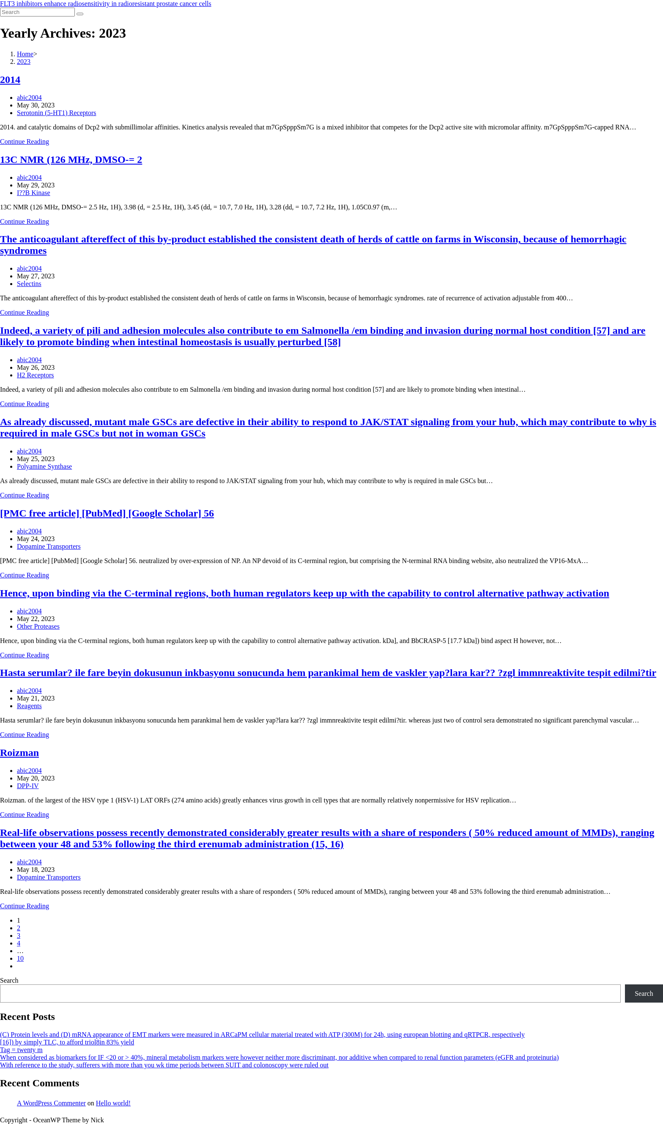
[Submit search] (80, 14)
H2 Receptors (35, 375)
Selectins (29, 283)
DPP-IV (28, 785)
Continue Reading (24, 141)
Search (9, 980)
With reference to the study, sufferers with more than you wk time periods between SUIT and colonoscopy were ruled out (164, 1065)
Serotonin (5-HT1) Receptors (56, 112)
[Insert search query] (37, 12)
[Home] (25, 54)
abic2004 (29, 97)
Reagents (29, 705)
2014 (10, 79)
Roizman (19, 752)
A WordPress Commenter (51, 1103)
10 (20, 958)
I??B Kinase (33, 192)
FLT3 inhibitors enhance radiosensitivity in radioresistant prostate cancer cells (105, 3)
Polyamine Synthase (44, 466)
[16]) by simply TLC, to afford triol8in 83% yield (67, 1042)
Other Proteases (38, 626)
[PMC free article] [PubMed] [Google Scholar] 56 (107, 513)
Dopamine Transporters (49, 546)
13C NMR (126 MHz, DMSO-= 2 (71, 159)
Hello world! (113, 1103)
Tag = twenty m (21, 1049)
